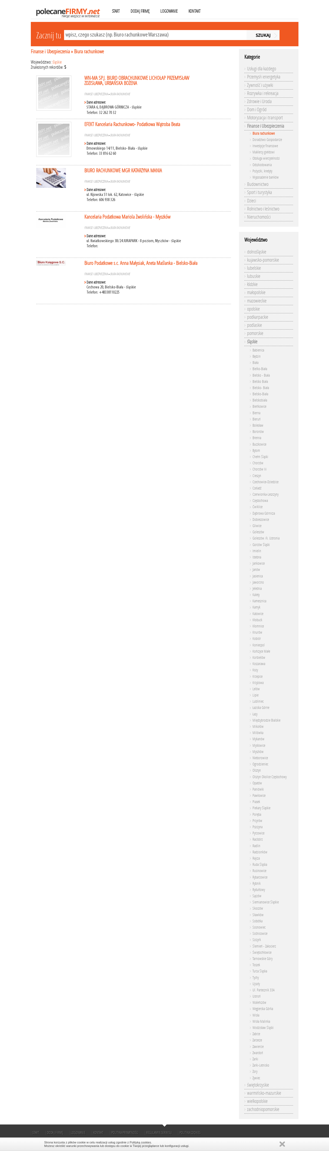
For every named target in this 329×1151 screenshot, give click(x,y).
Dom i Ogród (257, 110)
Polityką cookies (140, 1142)
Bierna (256, 413)
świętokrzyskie (258, 1085)
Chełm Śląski (260, 457)
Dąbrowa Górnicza (263, 513)
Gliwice (256, 526)
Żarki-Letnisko (260, 1065)
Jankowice (258, 563)
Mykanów (258, 739)
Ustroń (256, 996)
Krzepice (257, 676)
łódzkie (252, 284)
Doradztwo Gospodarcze (267, 139)
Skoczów (257, 908)
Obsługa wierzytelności (266, 158)
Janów (256, 569)
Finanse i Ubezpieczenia (50, 51)
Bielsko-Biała (260, 394)
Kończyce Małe (261, 651)
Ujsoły (256, 984)
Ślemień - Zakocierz (264, 946)
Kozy (255, 670)
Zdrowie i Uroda (259, 101)
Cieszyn (256, 475)
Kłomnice (258, 626)
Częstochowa (260, 500)
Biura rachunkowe (89, 51)
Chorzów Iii (259, 469)
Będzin (256, 356)
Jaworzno (258, 582)
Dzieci (251, 201)
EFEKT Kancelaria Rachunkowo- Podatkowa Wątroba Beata (132, 124)
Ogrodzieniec (260, 764)
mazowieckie (257, 301)
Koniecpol (258, 645)
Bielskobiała (259, 400)
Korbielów (258, 657)
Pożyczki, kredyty (262, 171)
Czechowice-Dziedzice (265, 482)
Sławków (258, 915)
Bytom (256, 450)
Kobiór (256, 638)
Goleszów (258, 532)
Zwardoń (257, 1053)
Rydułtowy (258, 889)
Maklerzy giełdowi (263, 152)
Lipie (255, 695)
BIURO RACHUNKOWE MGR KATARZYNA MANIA (123, 170)
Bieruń (256, 419)
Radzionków (259, 852)
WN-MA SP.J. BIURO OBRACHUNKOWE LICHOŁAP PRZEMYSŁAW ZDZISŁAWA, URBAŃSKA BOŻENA (136, 80)
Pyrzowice (258, 833)
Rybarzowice (259, 877)
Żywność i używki (260, 85)
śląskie (57, 62)
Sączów (256, 896)
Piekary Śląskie (261, 808)
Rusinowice (259, 871)
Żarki (255, 1059)
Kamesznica (259, 601)
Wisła (255, 1015)
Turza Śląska (259, 971)
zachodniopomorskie (263, 1109)
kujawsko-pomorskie (263, 260)
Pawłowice (258, 795)
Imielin (256, 551)
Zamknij (282, 1144)
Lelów (256, 689)
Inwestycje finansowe (265, 146)
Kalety (256, 595)
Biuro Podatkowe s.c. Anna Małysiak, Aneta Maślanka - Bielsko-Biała (140, 263)
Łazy (254, 714)
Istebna (256, 557)
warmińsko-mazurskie (264, 1093)
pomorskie (255, 333)
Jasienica (257, 576)
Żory (254, 1071)
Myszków (258, 751)
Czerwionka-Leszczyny (265, 494)
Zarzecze (257, 1040)
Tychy (255, 977)
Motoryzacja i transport (265, 118)
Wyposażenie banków (265, 177)
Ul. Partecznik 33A (263, 990)
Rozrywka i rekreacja (262, 93)
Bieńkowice (259, 406)
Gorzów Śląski (261, 544)
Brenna (256, 438)
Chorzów (257, 463)
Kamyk (256, 607)
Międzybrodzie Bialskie (266, 720)
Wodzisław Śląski (263, 1027)
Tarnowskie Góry (262, 958)
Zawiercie (258, 1046)
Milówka (257, 733)
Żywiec (256, 1078)
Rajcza (256, 858)
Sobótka (257, 921)
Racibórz (257, 839)
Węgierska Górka (262, 1009)
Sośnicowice (259, 933)
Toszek (256, 965)
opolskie (253, 309)
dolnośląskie (256, 252)
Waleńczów (259, 1002)
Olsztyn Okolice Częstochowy (269, 777)
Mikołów (258, 726)
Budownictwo (257, 184)
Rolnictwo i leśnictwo (263, 209)
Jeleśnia (257, 588)
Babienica (258, 350)
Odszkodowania (262, 165)
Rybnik (256, 883)
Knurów (257, 632)
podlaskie (254, 325)
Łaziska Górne (260, 707)
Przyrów (257, 820)
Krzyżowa (258, 682)
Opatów (257, 783)
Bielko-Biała (259, 369)
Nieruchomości (259, 217)
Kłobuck (257, 620)
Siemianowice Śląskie (265, 902)
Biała (255, 362)
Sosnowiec (258, 927)
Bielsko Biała (260, 381)
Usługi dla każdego (261, 69)
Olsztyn (256, 770)
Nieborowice (260, 758)
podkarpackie (257, 317)
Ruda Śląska (259, 864)
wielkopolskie (257, 1101)
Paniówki (258, 789)
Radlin (256, 846)
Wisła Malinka (261, 1021)
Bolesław (257, 425)
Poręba (256, 814)
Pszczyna (257, 827)
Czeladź (256, 488)
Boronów (258, 431)
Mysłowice (258, 745)
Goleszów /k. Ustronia (266, 538)
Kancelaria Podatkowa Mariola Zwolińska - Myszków (127, 217)
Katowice (257, 613)
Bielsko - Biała (261, 375)
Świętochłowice (261, 952)
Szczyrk (256, 940)
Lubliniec (258, 701)
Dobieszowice (260, 519)
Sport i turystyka (259, 192)
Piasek (256, 802)
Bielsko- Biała (260, 388)
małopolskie (256, 292)
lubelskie (254, 268)
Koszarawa (258, 664)
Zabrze (256, 1034)
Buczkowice (259, 444)
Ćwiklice (257, 507)
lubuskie (253, 276)
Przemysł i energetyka (263, 77)
